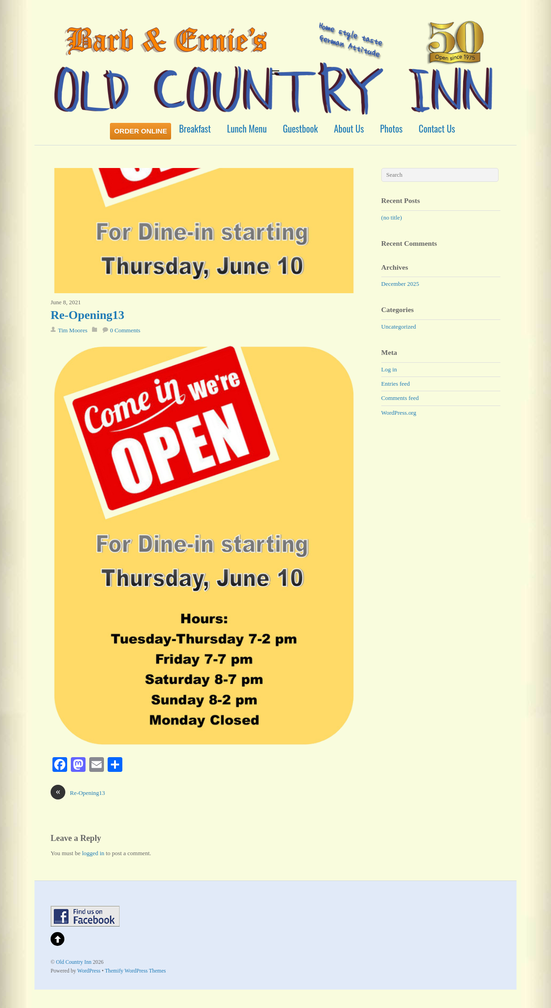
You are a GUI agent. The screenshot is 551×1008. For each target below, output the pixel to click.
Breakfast (195, 128)
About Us (349, 128)
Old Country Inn (74, 962)
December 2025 (400, 283)
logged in (93, 853)
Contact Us (437, 128)
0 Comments (125, 330)
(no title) (391, 217)
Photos (391, 128)
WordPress (88, 971)
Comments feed (400, 397)
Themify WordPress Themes (135, 971)
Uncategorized (398, 326)
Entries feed (395, 383)
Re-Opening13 (87, 315)
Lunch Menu (247, 128)
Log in (389, 369)
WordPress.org (398, 412)
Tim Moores (72, 330)
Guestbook (300, 128)
